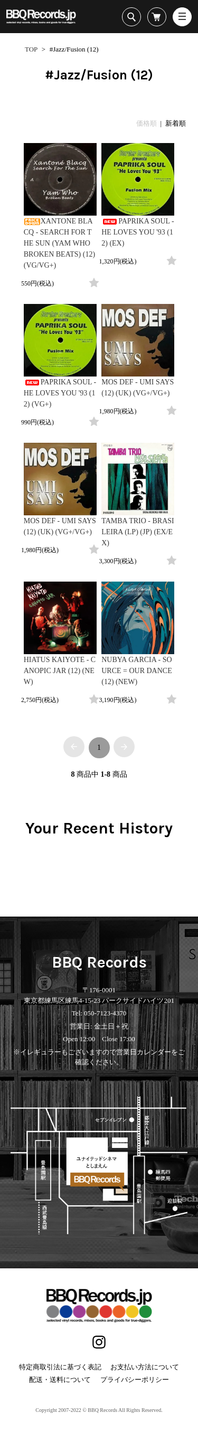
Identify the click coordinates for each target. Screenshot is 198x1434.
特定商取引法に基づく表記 (60, 1367)
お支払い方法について (144, 1367)
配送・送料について (60, 1380)
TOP (31, 49)
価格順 (146, 123)
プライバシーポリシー (134, 1380)
